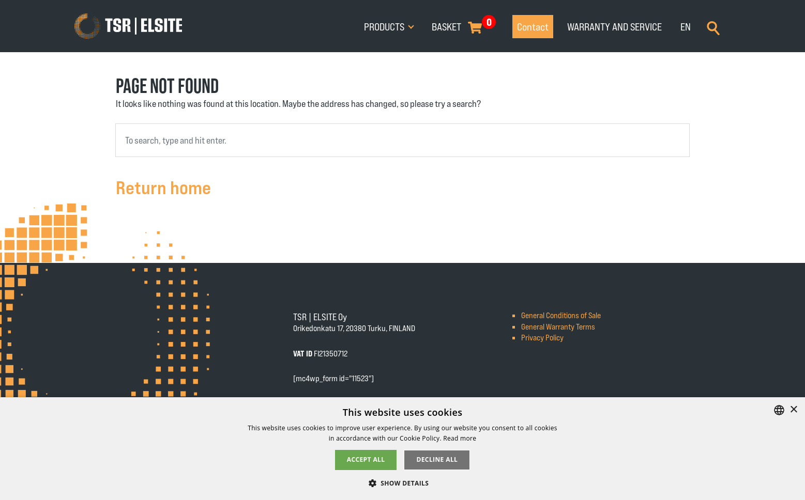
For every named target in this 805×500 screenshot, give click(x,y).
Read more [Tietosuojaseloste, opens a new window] (459, 438)
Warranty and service (614, 26)
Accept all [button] (366, 459)
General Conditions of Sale (561, 315)
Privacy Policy (542, 337)
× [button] (793, 410)
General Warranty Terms (558, 326)
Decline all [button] (437, 459)
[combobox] (402, 140)
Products (385, 26)
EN (685, 26)
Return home (163, 187)
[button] (402, 483)
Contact (533, 26)
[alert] (402, 448)
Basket (446, 26)
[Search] (713, 26)
